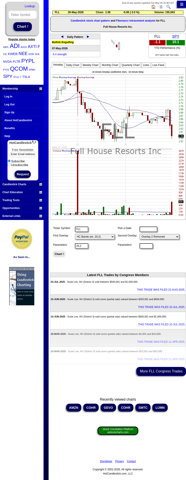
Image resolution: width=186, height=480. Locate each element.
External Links (22, 216)
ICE (5, 54)
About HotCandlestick (18, 120)
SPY (8, 76)
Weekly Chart (90, 65)
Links (146, 65)
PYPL (28, 61)
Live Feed (158, 65)
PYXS (6, 70)
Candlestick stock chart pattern (90, 20)
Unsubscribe (18, 165)
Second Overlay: (127, 235)
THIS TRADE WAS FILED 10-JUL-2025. (161, 307)
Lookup (30, 6)
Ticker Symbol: (61, 228)
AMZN (73, 407)
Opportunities (22, 208)
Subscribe (16, 161)
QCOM (19, 68)
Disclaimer (106, 461)
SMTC (143, 407)
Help (7, 136)
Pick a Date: (125, 228)
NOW (31, 54)
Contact (131, 461)
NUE (37, 54)
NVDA (7, 61)
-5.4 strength (59, 54)
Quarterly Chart (131, 65)
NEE (22, 53)
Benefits (9, 128)
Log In (8, 96)
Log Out (9, 104)
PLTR (16, 61)
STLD (16, 77)
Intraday (58, 64)
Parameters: (60, 244)
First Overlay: (61, 235)
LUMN (160, 407)
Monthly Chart (110, 65)
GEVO (108, 407)
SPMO (32, 70)
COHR (91, 407)
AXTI (32, 46)
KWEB (13, 54)
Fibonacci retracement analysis (135, 20)
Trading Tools (22, 200)
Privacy (119, 461)
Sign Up (9, 112)
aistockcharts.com (117, 431)
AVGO (24, 47)
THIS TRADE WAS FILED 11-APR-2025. (161, 341)
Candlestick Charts (22, 184)
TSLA (26, 77)
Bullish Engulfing (63, 42)
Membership (22, 88)
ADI (15, 46)
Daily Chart (72, 65)
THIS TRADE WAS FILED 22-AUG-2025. (161, 289)
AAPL (6, 47)
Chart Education (22, 192)
